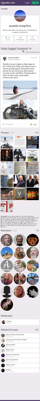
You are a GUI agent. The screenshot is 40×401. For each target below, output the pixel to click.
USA (26, 219)
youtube (21, 219)
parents (27, 224)
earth (20, 225)
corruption (19, 218)
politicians (4, 225)
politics (3, 227)
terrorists (31, 222)
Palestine (24, 222)
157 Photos (32, 38)
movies (25, 225)
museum (15, 225)
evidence (4, 219)
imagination (32, 225)
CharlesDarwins (16, 221)
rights (34, 219)
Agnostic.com (8, 2)
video (14, 216)
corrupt (12, 218)
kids (22, 224)
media (30, 218)
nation (24, 221)
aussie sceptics (20, 26)
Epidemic (35, 221)
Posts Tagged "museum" (16, 48)
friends (8, 221)
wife (30, 219)
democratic (11, 224)
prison (3, 221)
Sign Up (35, 3)
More (37, 132)
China (27, 216)
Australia (9, 216)
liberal (11, 222)
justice (18, 224)
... (6, 227)
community (33, 224)
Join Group (8, 38)
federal (32, 216)
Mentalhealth (5, 218)
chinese (25, 218)
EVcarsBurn (4, 222)
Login (27, 3)
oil (38, 218)
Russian (10, 219)
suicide (16, 219)
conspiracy (17, 222)
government (20, 216)
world (10, 225)
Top (37, 230)
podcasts (4, 224)
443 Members (20, 38)
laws (34, 218)
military (29, 221)
